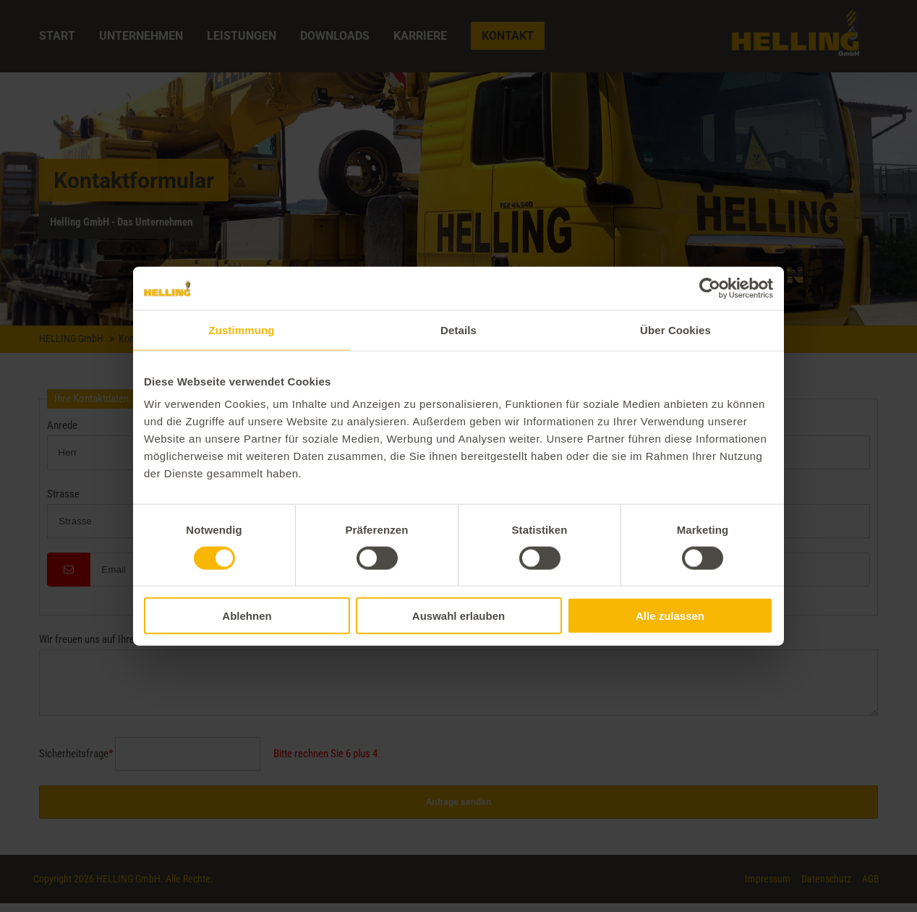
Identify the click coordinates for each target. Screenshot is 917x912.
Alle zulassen (670, 616)
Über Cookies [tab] (675, 329)
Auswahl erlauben (458, 616)
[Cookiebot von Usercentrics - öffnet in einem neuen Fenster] (710, 288)
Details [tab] (458, 329)
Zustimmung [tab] (242, 329)
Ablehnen (246, 616)
